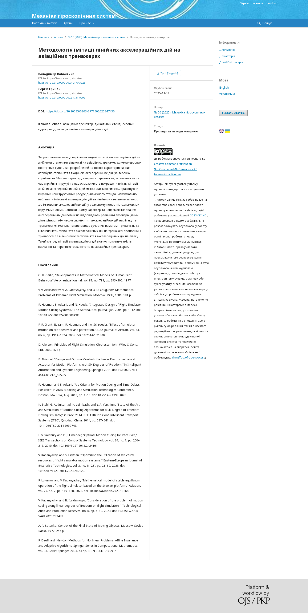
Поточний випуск (44, 23)
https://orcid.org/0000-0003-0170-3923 (61, 82)
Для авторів (227, 56)
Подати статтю (233, 113)
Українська (227, 94)
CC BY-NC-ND (198, 215)
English (224, 87)
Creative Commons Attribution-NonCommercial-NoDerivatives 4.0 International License (175, 169)
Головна (43, 37)
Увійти (272, 3)
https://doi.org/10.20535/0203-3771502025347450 (80, 111)
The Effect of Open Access (188, 357)
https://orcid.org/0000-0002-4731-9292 (61, 97)
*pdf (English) (169, 73)
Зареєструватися (251, 3)
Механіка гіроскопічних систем (74, 15)
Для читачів (227, 50)
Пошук (267, 23)
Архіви (68, 23)
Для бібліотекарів (231, 62)
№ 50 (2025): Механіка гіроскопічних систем (96, 37)
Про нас (85, 23)
